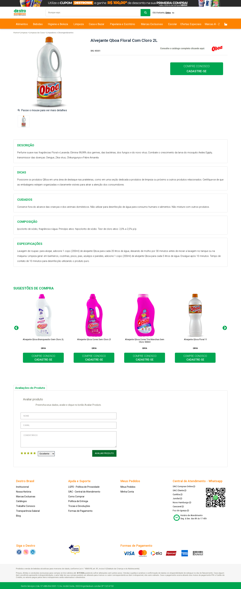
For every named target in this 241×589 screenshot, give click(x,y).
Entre (169, 13)
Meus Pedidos (127, 485)
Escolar (172, 24)
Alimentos (22, 24)
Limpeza (78, 24)
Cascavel (178, 505)
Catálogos (21, 500)
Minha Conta (127, 490)
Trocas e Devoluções (79, 505)
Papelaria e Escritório (122, 24)
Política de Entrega (78, 500)
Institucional (22, 485)
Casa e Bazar (96, 24)
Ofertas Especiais (190, 24)
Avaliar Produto (105, 453)
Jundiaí (177, 497)
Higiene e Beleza (58, 24)
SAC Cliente (179, 489)
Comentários (68, 439)
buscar (145, 12)
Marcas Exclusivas (152, 24)
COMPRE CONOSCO (197, 69)
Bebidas (38, 24)
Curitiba (177, 493)
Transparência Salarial (28, 509)
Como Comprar (76, 495)
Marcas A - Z (212, 24)
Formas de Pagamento (80, 509)
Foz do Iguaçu (181, 509)
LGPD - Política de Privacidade (84, 485)
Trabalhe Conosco (25, 505)
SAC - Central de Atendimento (84, 490)
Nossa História (23, 490)
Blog (18, 514)
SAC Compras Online (184, 485)
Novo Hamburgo (182, 501)
